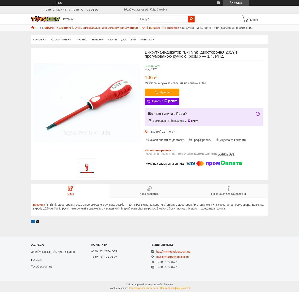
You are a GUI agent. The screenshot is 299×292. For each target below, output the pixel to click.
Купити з (165, 101)
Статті (112, 39)
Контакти (147, 39)
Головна (39, 39)
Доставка (128, 39)
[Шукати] (191, 19)
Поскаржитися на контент (143, 288)
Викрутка (39, 204)
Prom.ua (168, 284)
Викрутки (173, 27)
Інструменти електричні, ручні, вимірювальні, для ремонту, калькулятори (90, 27)
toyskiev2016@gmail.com (172, 256)
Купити (164, 92)
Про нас (81, 39)
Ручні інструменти (152, 27)
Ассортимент (61, 39)
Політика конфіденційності (175, 288)
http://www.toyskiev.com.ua (173, 251)
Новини (98, 39)
